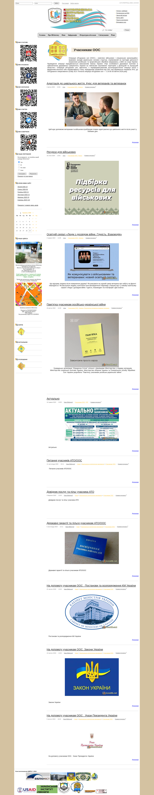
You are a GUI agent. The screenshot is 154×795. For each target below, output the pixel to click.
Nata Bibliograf (68, 402)
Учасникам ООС (72, 87)
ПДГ (87, 402)
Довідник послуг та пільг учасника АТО (70, 491)
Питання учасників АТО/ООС (64, 460)
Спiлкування (104, 35)
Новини (80, 87)
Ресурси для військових (61, 151)
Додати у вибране (121, 11)
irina (64, 87)
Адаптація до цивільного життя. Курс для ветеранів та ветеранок (86, 83)
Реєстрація (65, 3)
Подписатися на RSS (122, 13)
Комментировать (90, 87)
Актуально (53, 398)
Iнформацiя (72, 35)
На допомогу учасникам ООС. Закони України (75, 649)
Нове (63, 35)
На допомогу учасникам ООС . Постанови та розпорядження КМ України (91, 585)
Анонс (80, 155)
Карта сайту (120, 17)
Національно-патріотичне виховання (93, 464)
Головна (42, 35)
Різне (113, 35)
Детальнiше (135, 142)
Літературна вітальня (87, 35)
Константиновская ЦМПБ (23, 771)
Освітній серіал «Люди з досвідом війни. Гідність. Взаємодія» (84, 234)
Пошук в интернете (122, 20)
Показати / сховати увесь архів (28, 205)
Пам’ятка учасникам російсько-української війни (76, 304)
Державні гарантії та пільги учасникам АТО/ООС (76, 523)
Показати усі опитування (25, 176)
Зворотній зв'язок (121, 15)
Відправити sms (121, 22)
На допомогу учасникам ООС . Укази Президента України (82, 715)
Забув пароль (74, 3)
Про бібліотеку (53, 35)
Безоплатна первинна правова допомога (96, 308)
